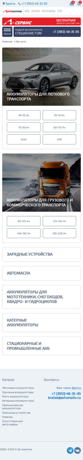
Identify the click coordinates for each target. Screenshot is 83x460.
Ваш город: (64, 387)
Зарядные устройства (16, 412)
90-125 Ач (24, 221)
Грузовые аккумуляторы (18, 392)
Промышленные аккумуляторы (12, 406)
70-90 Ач (23, 127)
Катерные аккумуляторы (18, 400)
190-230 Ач (59, 233)
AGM (24, 139)
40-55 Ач (23, 115)
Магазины (48, 11)
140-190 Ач (24, 233)
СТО (60, 11)
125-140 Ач (59, 221)
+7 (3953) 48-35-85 (66, 394)
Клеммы (7, 416)
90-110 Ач (59, 127)
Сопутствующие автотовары (12, 422)
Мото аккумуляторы (15, 396)
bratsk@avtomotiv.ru (64, 398)
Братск (76, 387)
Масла (35, 11)
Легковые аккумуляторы (18, 387)
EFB (59, 139)
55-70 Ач (59, 115)
